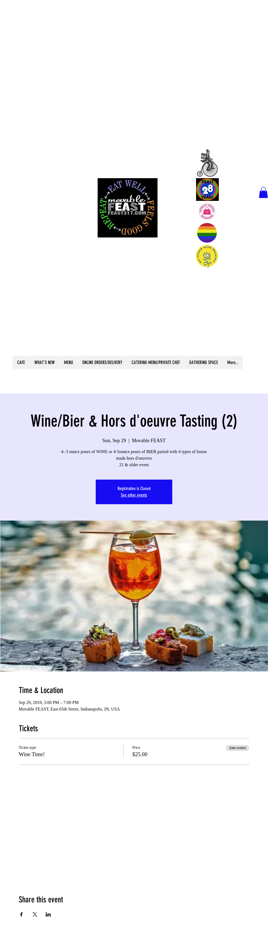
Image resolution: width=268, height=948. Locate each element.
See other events (134, 495)
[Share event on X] (34, 914)
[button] (263, 192)
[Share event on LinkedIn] (48, 914)
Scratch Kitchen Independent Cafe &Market (127, 311)
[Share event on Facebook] (21, 914)
